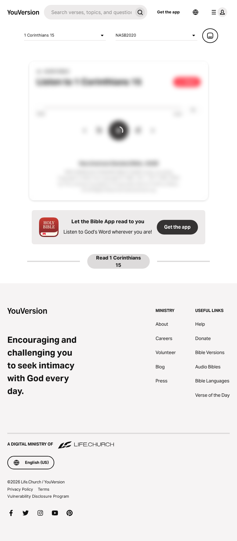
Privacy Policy (20, 489)
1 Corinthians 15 (65, 35)
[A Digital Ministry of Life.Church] (118, 441)
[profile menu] (218, 12)
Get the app (168, 11)
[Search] (88, 12)
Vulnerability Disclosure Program (38, 496)
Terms (43, 489)
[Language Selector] (195, 12)
